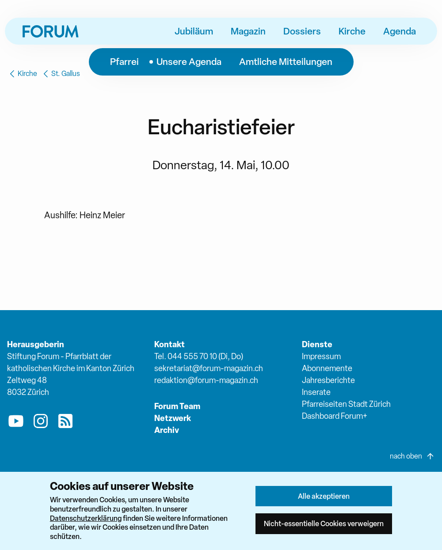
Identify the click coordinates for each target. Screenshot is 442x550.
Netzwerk (172, 418)
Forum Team (177, 406)
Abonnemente (327, 368)
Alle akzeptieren (324, 496)
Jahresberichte (328, 380)
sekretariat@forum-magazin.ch (208, 368)
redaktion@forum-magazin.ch (206, 380)
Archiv (166, 430)
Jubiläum (194, 31)
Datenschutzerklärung (86, 518)
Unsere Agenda (188, 61)
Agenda (399, 31)
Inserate (316, 392)
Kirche (352, 31)
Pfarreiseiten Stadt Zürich (346, 404)
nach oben (412, 456)
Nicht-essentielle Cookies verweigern (324, 523)
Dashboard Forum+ (334, 416)
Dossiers (302, 31)
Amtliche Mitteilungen (285, 61)
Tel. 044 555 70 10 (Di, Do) (198, 356)
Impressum (321, 356)
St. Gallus (60, 73)
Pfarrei (124, 61)
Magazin (248, 31)
